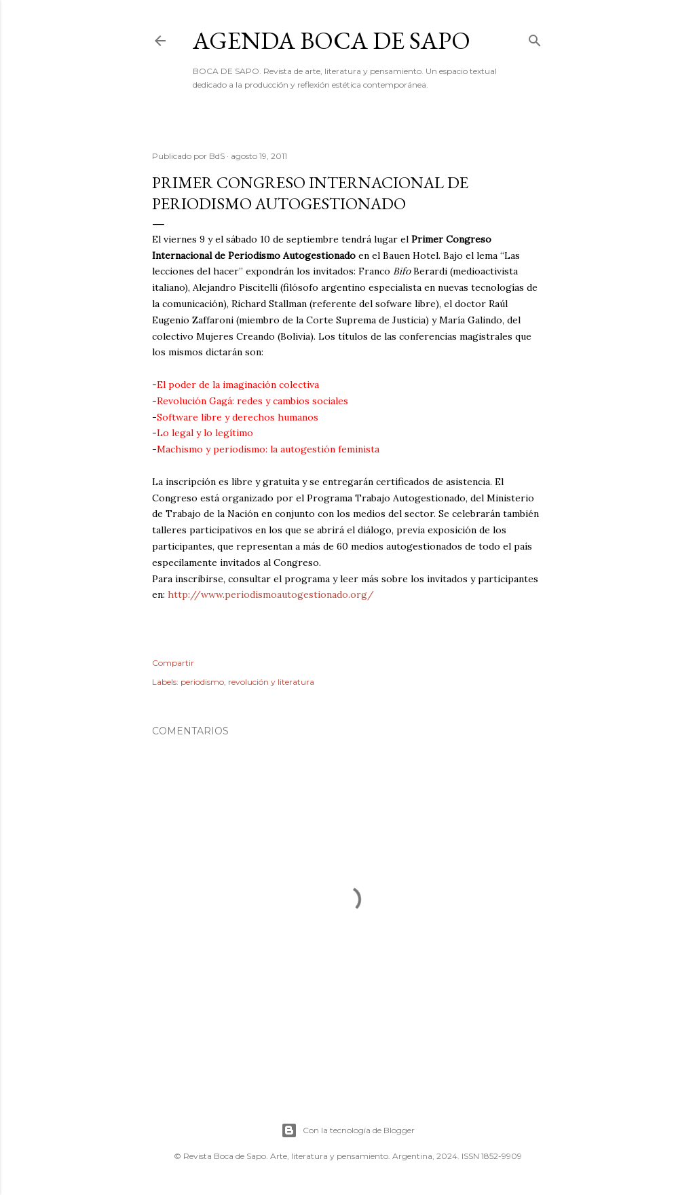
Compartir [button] (173, 663)
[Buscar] (535, 37)
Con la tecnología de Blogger (348, 1130)
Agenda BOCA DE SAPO (331, 40)
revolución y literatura (271, 682)
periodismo (202, 682)
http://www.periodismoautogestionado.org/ (271, 594)
